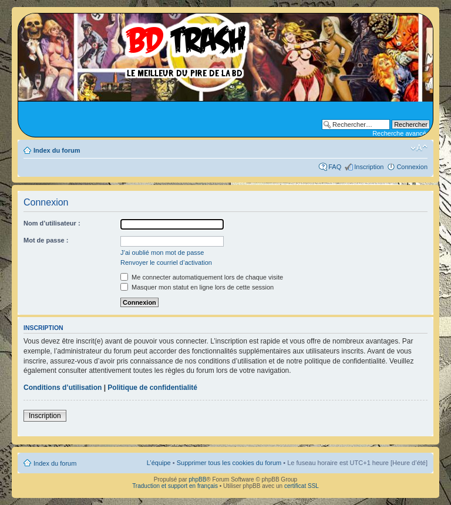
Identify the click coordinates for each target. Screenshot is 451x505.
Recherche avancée (401, 133)
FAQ (334, 166)
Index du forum (56, 150)
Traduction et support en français (175, 486)
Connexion (412, 166)
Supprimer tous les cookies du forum (229, 462)
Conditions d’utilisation (62, 387)
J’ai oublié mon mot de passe (162, 252)
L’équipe (159, 462)
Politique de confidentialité (152, 387)
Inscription (368, 166)
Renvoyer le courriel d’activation (166, 262)
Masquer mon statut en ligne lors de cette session (197, 287)
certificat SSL (301, 486)
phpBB (197, 479)
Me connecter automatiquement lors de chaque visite (201, 277)
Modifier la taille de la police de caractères (419, 148)
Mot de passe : (45, 240)
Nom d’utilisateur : (51, 223)
